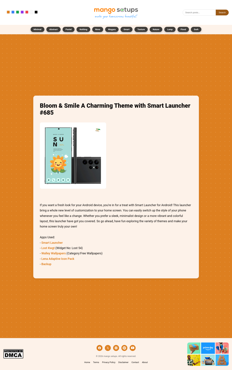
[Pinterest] (124, 348)
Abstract (53, 29)
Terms (96, 362)
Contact (135, 362)
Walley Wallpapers (53, 253)
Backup (46, 264)
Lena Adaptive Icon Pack (57, 258)
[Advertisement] (116, 66)
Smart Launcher (52, 242)
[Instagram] (116, 348)
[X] (108, 348)
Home (87, 362)
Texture (141, 29)
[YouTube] (133, 348)
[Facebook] (100, 348)
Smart (126, 29)
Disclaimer (123, 362)
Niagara (112, 29)
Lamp (170, 29)
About (145, 362)
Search (222, 12)
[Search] (199, 12)
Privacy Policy (108, 362)
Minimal (37, 29)
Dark (196, 29)
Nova (97, 29)
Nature (156, 29)
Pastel (69, 29)
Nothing (83, 29)
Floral (183, 29)
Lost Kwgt (48, 248)
